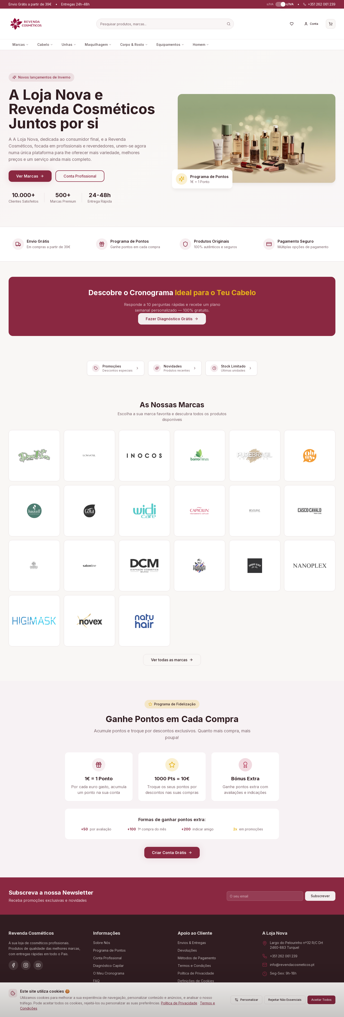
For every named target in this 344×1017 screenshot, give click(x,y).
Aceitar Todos (321, 999)
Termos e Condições (194, 966)
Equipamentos (170, 44)
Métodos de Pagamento (197, 958)
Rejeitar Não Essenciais (284, 999)
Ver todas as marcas (172, 659)
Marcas (20, 44)
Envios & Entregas (192, 943)
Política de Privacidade (179, 1003)
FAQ (96, 981)
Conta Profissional (80, 176)
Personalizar (246, 1000)
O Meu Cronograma (108, 973)
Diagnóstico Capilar (108, 966)
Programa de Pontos (109, 950)
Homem (201, 44)
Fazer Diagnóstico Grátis (172, 318)
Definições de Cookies (196, 981)
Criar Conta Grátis (172, 852)
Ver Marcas (30, 176)
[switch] (279, 4)
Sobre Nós (101, 943)
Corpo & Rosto (134, 44)
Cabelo (45, 44)
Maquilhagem (98, 44)
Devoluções (187, 950)
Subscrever (320, 896)
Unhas (69, 44)
